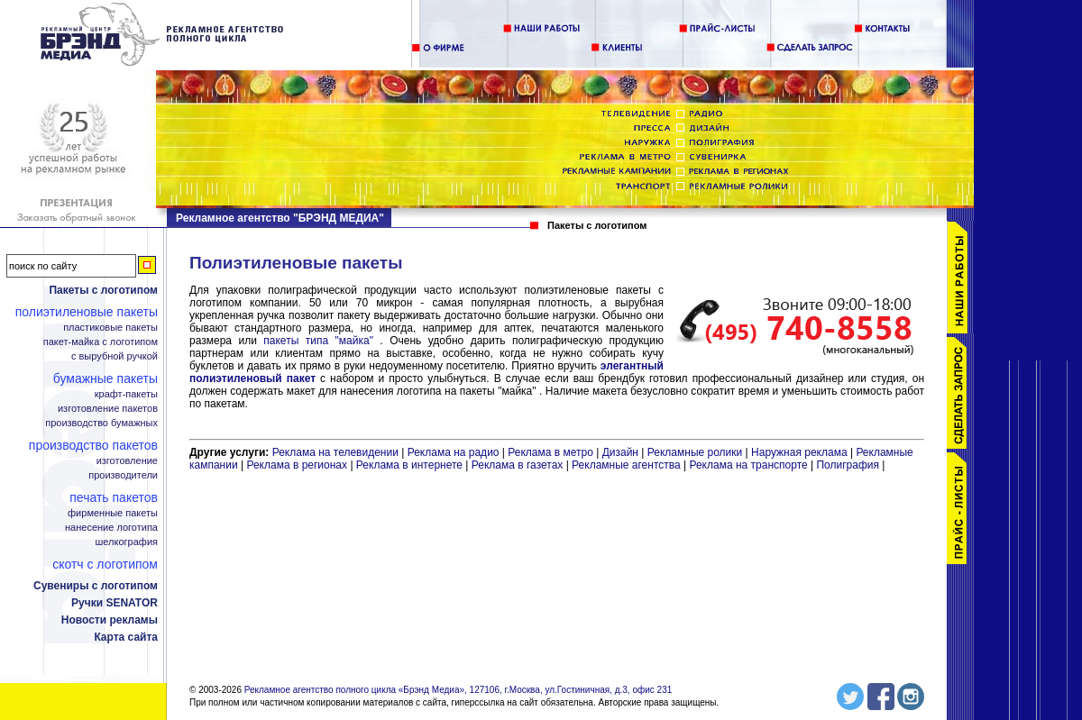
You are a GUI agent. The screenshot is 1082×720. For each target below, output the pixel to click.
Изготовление (127, 461)
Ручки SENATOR (114, 603)
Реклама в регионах (296, 465)
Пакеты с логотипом (103, 290)
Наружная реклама (799, 452)
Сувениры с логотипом (95, 585)
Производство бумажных (101, 423)
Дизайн (620, 452)
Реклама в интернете (409, 465)
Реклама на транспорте (748, 465)
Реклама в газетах (519, 465)
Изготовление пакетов (108, 409)
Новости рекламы (109, 620)
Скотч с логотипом (105, 564)
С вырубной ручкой (114, 356)
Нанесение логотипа (111, 528)
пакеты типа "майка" (318, 340)
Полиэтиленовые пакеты (86, 311)
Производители (123, 475)
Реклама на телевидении (335, 452)
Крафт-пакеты (126, 394)
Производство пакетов (93, 445)
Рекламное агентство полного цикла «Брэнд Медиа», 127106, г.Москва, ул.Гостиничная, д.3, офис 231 (458, 690)
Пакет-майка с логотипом (100, 342)
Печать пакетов (113, 497)
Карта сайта (126, 637)
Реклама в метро (550, 452)
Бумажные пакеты (105, 378)
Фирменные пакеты (113, 513)
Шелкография (127, 542)
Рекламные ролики (694, 452)
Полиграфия (847, 465)
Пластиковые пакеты (110, 328)
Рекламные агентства (627, 465)
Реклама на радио (454, 452)
